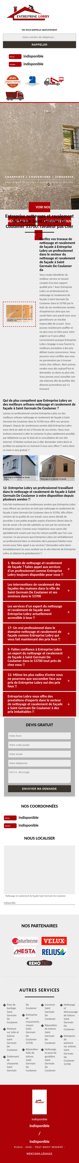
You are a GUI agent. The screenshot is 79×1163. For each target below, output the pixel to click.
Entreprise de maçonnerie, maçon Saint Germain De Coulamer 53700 (32, 1029)
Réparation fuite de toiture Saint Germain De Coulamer (32, 1060)
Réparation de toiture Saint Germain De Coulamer (51, 1034)
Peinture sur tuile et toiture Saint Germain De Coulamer (13, 1039)
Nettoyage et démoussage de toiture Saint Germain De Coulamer (70, 1017)
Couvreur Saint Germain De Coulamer (50, 1012)
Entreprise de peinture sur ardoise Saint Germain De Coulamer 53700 (70, 1050)
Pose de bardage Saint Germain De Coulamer (12, 1013)
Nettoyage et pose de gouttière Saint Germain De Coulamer (50, 1060)
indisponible (33, 56)
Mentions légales (39, 1153)
